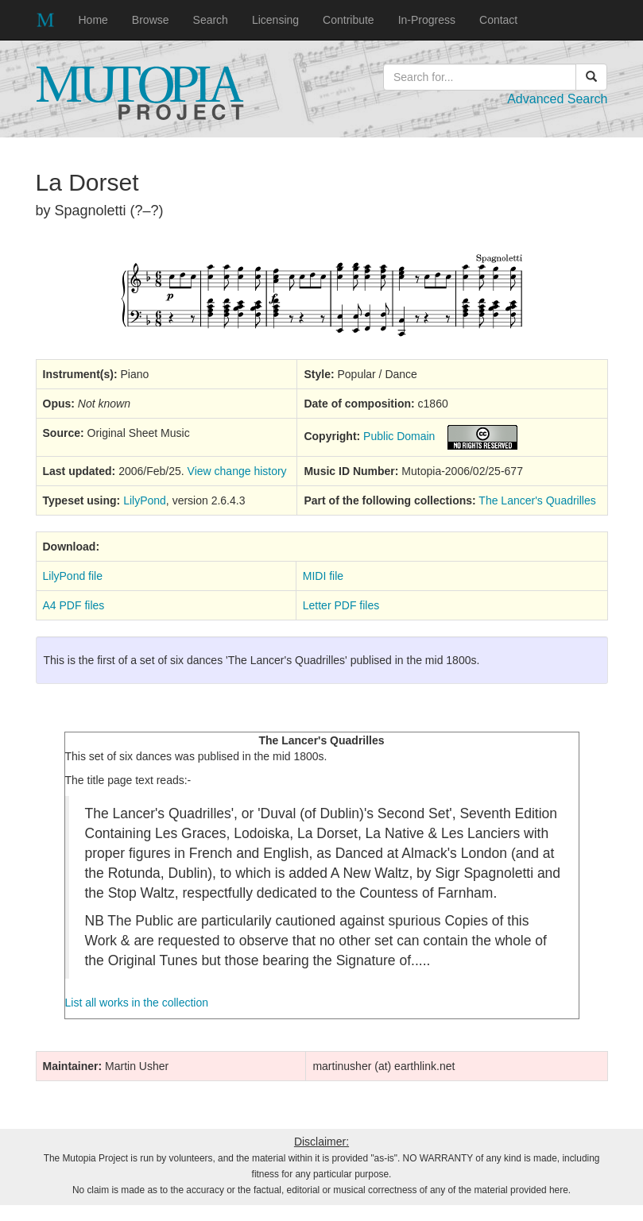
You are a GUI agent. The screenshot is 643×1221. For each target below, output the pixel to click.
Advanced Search (557, 99)
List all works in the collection (137, 1002)
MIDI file (323, 576)
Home (93, 20)
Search (210, 20)
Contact (498, 20)
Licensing (275, 20)
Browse (150, 20)
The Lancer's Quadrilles (536, 500)
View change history (237, 471)
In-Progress (426, 20)
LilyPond (144, 500)
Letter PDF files (341, 605)
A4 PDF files (74, 605)
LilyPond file (73, 576)
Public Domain (399, 436)
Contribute (348, 20)
